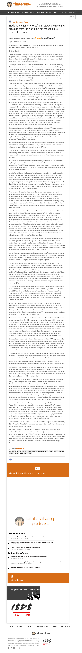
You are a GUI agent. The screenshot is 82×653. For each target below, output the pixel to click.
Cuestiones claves (28, 12)
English (72, 17)
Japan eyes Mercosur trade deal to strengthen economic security (28, 537)
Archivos (19, 626)
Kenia (17, 453)
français (71, 12)
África (26, 22)
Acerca (55, 12)
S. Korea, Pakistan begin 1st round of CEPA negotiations (25, 547)
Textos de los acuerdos (43, 12)
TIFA (21, 453)
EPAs (55, 451)
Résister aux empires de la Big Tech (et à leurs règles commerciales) (29, 556)
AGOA (19, 451)
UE (25, 453)
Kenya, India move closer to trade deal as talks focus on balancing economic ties (32, 542)
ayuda (24, 451)
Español (64, 12)
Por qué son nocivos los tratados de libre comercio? (33, 590)
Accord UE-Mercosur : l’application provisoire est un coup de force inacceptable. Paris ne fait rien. (36, 562)
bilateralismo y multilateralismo (38, 451)
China (51, 451)
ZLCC (29, 453)
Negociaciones (15, 12)
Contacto (29, 626)
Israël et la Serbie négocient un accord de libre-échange (25, 567)
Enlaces (54, 626)
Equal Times (20, 448)
